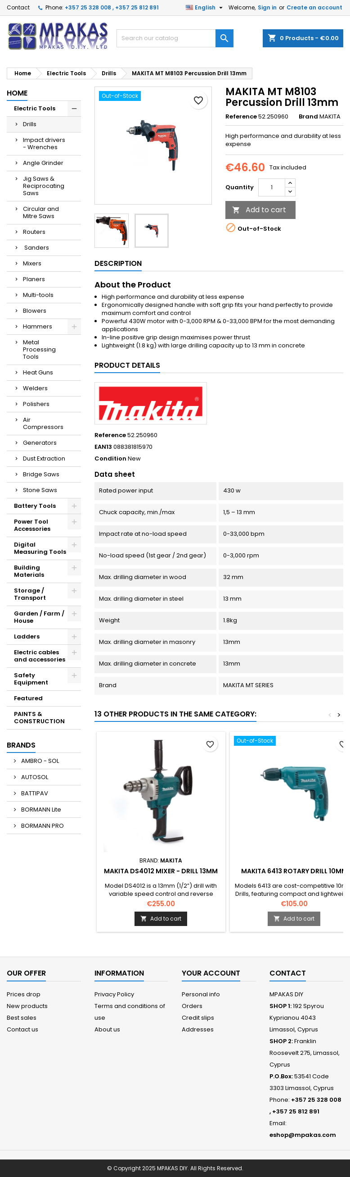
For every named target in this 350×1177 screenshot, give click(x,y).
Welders (35, 388)
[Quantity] (271, 187)
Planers (34, 279)
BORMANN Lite (40, 809)
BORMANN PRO (42, 825)
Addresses (198, 1029)
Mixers (32, 263)
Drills (29, 124)
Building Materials (29, 571)
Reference (241, 117)
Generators (40, 442)
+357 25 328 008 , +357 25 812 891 (112, 7)
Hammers (37, 326)
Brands (21, 745)
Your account (211, 973)
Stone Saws (40, 490)
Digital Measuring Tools (40, 548)
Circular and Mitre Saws (41, 212)
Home (17, 93)
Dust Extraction (44, 458)
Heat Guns (38, 372)
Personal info (201, 994)
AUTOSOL (34, 777)
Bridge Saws (41, 474)
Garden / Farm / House (39, 617)
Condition (110, 459)
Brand (308, 117)
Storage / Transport (30, 594)
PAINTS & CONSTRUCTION (39, 717)
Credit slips (198, 1017)
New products (27, 1006)
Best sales (21, 1017)
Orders (192, 1006)
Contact (18, 7)
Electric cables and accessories (39, 656)
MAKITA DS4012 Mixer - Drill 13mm (161, 871)
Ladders (27, 636)
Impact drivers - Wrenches (44, 143)
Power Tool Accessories (32, 525)
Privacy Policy (114, 994)
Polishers (36, 404)
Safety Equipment (31, 679)
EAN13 (103, 447)
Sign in (267, 7)
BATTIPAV (34, 793)
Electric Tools (34, 108)
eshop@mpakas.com (302, 1135)
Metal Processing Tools (39, 349)
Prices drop (23, 994)
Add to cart (259, 210)
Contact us (22, 1029)
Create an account (314, 7)
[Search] (175, 38)
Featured (28, 698)
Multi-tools (38, 295)
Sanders (36, 247)
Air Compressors (43, 423)
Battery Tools (35, 506)
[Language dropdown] (205, 7)
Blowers (34, 310)
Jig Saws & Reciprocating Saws (43, 185)
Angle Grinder (43, 163)
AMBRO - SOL (39, 761)
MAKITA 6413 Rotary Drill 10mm (294, 871)
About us (107, 1029)
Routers (34, 232)
